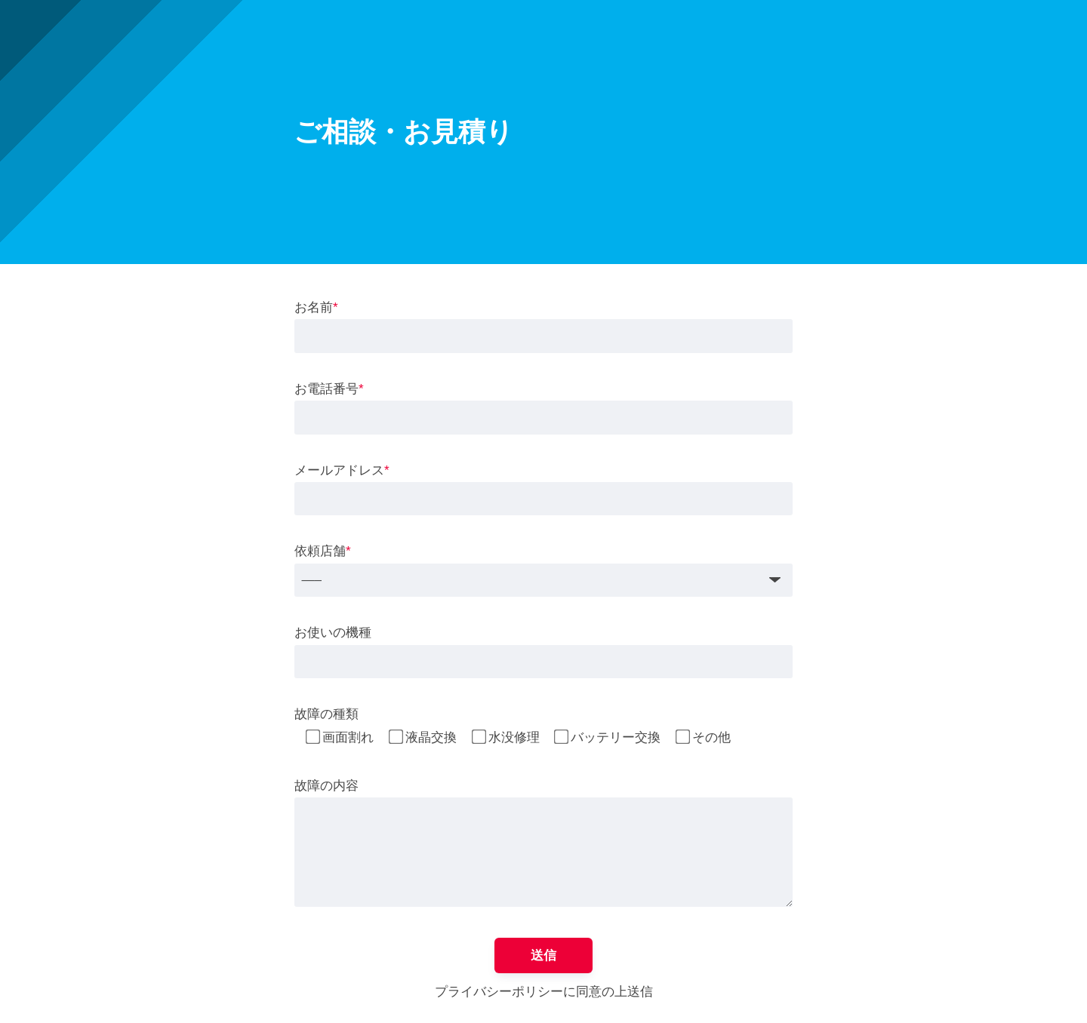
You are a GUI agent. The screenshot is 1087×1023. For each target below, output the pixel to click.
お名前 (316, 307)
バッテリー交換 (616, 737)
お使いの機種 (332, 632)
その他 (711, 737)
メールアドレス (342, 470)
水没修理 (514, 737)
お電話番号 (329, 389)
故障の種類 (326, 714)
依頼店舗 (322, 551)
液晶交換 (431, 737)
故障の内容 (326, 786)
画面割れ (348, 737)
